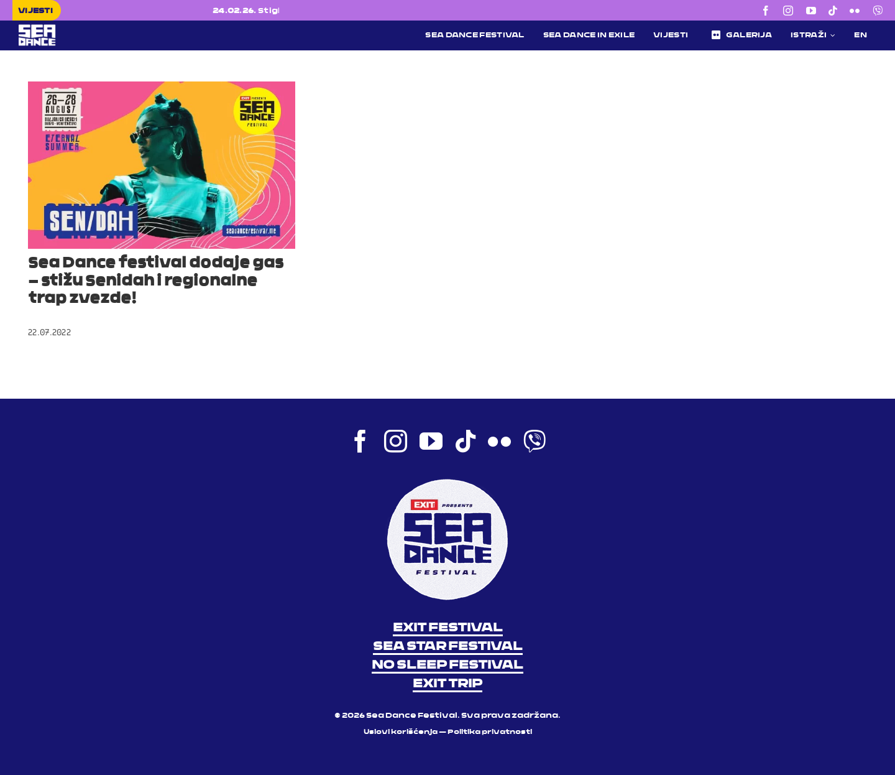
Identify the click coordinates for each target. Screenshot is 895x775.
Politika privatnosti (490, 732)
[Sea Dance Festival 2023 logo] (113, 28)
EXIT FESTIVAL (448, 628)
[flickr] (855, 11)
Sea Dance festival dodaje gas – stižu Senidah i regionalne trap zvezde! (155, 281)
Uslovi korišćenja (401, 732)
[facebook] (766, 11)
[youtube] (811, 11)
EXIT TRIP (447, 684)
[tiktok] (832, 11)
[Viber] (878, 11)
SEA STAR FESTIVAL (448, 647)
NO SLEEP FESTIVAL (447, 665)
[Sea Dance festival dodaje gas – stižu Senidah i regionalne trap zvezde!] (161, 165)
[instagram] (788, 11)
